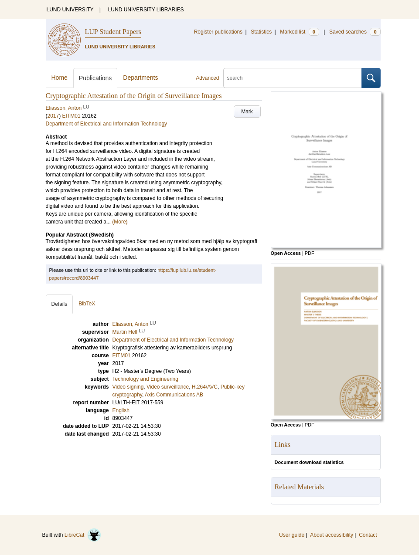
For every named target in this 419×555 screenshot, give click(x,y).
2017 (53, 116)
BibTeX (86, 304)
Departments (140, 77)
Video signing (128, 387)
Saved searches (355, 32)
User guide (291, 535)
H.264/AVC (205, 387)
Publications (95, 77)
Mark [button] (247, 111)
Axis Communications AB (174, 395)
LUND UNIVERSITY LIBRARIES (146, 10)
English (120, 410)
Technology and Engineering (145, 379)
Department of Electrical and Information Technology (106, 124)
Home (59, 77)
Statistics (261, 32)
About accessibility (331, 535)
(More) (119, 222)
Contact (368, 535)
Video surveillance (167, 387)
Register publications (218, 32)
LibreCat (83, 535)
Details (59, 304)
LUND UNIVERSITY (70, 10)
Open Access (286, 253)
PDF (309, 253)
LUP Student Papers (113, 31)
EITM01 (71, 116)
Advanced (207, 78)
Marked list (299, 32)
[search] (292, 78)
